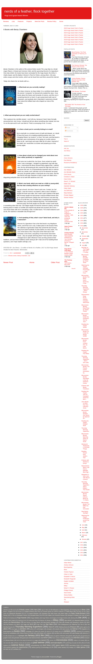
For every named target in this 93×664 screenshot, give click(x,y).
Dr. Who (12, 615)
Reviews (6, 21)
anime (32, 629)
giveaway (85, 635)
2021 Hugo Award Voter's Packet (73, 35)
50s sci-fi (13, 609)
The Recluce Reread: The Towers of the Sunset (79, 66)
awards (57, 629)
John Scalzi (11, 620)
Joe (29, 255)
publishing (68, 643)
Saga (25, 624)
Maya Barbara (68, 193)
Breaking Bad (76, 609)
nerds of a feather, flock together (29, 11)
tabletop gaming (36, 647)
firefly (51, 635)
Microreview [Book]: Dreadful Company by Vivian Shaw (85, 258)
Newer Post (8, 262)
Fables (50, 615)
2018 (82, 225)
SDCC (18, 624)
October (84, 236)
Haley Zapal (67, 188)
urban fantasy (62, 647)
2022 (82, 215)
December (85, 228)
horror (45, 637)
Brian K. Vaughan (8, 611)
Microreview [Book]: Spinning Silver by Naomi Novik (84, 437)
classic (42, 631)
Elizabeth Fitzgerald (69, 579)
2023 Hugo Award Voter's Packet (73, 33)
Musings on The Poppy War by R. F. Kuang (85, 250)
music (82, 640)
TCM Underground (63, 624)
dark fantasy (75, 633)
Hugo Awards (21, 618)
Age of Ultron (45, 609)
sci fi (85, 643)
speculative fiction (74, 645)
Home (61, 21)
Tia (65, 599)
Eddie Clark (67, 183)
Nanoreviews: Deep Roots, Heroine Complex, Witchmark (85, 298)
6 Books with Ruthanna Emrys (85, 461)
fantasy (31, 635)
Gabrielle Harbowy (69, 186)
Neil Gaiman (27, 622)
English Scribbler (69, 581)
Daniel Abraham (33, 613)
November (85, 232)
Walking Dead (63, 627)
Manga (48, 620)
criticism (49, 633)
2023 (82, 213)
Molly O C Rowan (69, 588)
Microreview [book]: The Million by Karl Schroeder (85, 506)
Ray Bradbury (9, 624)
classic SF (49, 631)
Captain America (29, 611)
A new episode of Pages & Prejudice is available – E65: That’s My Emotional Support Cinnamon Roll (69, 216)
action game (83, 627)
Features (20, 21)
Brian (65, 569)
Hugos (54, 618)
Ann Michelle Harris (69, 172)
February (84, 535)
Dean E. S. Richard (69, 181)
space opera (60, 645)
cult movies (66, 633)
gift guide (77, 635)
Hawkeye (12, 618)
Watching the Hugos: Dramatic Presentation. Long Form (85, 269)
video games (80, 647)
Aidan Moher (67, 562)
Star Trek (40, 624)
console (78, 631)
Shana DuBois (68, 595)
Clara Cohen (67, 179)
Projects (29, 21)
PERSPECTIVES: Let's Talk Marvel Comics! (85, 477)
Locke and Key (32, 620)
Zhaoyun (66, 602)
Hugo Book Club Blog (67, 249)
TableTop (74, 624)
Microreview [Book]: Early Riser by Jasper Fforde (85, 308)
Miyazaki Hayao (79, 620)
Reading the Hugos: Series (85, 325)
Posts (67, 127)
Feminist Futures (60, 615)
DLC (25, 613)
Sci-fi (31, 624)
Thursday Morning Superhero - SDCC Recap (85, 289)
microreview (61, 640)
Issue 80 (66, 228)
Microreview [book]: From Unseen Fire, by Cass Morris (84, 343)
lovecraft (29, 640)
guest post (25, 637)
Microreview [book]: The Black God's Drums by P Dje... (85, 279)
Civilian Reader (69, 232)
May (83, 527)
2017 (82, 542)
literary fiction (10, 640)
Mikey (65, 585)
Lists (13, 21)
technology (45, 647)
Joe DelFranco (68, 190)
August (84, 242)
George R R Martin (73, 615)
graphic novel (7, 637)
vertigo (71, 647)
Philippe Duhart (68, 590)
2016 (82, 545)
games (70, 635)
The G (66, 139)
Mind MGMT (68, 620)
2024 (82, 210)
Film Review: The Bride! (79, 91)
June (83, 525)
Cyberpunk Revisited (15, 613)
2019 (82, 223)
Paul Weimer (67, 160)
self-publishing (35, 645)
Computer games (47, 611)
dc (4, 635)
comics (67, 631)
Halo (83, 615)
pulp (75, 643)
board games (7, 631)
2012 (82, 555)
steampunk (86, 645)
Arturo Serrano (68, 158)
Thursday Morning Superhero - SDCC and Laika (85, 359)
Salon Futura (68, 226)
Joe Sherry (67, 150)
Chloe (38, 611)
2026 (82, 205)
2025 (82, 208)
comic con (58, 631)
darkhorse (85, 633)
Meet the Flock (39, 21)
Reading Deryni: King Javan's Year (84, 454)
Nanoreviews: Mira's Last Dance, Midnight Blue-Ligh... (85, 469)
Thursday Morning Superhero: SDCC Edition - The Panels (85, 485)
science (5, 645)
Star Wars (49, 624)
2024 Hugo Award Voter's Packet (73, 30)
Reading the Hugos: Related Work (85, 423)
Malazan (42, 620)
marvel (43, 640)
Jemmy (66, 583)
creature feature (24, 633)
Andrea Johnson (68, 565)
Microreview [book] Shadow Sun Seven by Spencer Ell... (85, 414)
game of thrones (60, 635)
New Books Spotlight (84, 512)
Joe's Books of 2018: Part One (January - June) (85, 405)
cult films (57, 633)
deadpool (10, 635)
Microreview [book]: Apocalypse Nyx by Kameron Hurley (85, 379)
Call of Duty (18, 611)
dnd (16, 635)
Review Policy (51, 21)
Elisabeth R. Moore (69, 576)
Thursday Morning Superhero (85, 429)
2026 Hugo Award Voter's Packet (73, 28)
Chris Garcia (67, 174)
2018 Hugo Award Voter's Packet (73, 42)
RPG (88, 622)
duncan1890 (45, 657)
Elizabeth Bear (34, 615)
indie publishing (65, 637)
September (85, 238)
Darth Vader (64, 613)
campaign (29, 631)
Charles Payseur (69, 572)
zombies (15, 649)
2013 (82, 552)
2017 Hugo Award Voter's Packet (73, 44)
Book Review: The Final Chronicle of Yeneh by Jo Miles (79, 53)
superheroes (23, 647)
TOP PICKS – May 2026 (68, 263)
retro (79, 643)
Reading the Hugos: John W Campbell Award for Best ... (85, 395)
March (84, 532)
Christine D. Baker (69, 176)
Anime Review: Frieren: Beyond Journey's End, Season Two (78, 80)
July (83, 245)
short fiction (47, 645)
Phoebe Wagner (68, 195)
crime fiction (39, 633)
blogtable (84, 629)
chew (36, 631)
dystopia (21, 635)
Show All (73, 268)
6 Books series (12, 255)
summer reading (11, 647)
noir (9, 643)
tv (52, 647)
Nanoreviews (15, 622)
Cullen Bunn (69, 611)
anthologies (40, 629)
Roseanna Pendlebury (70, 162)
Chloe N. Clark (68, 574)
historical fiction (35, 637)
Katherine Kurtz (22, 620)
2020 (82, 220)
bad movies (66, 629)
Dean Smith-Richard (78, 613)
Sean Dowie (67, 592)
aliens (5, 629)
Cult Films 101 (80, 611)
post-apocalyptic (56, 643)
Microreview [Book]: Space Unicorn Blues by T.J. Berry (84, 496)
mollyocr (76, 640)
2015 (82, 547)
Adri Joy (66, 148)
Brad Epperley (68, 567)
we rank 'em (6, 649)
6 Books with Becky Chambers (85, 387)
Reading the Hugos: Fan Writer (85, 352)
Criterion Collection (59, 611)
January (84, 539)
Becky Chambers (22, 255)
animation (23, 629)
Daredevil (44, 613)
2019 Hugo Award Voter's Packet (73, 39)
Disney (5, 615)
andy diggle (14, 629)
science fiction (18, 645)
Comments (69, 131)
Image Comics (63, 618)
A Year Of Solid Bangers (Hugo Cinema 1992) (68, 253)
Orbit (60, 622)
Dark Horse (54, 613)
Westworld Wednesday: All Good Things (85, 446)
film (42, 635)
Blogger (59, 657)
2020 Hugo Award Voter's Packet (73, 37)
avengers (49, 629)
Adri (35, 609)
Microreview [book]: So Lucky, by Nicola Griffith (85, 333)
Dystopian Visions (22, 615)
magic (36, 640)
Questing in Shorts (78, 622)
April (83, 530)
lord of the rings (21, 640)
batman (75, 629)
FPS (43, 615)
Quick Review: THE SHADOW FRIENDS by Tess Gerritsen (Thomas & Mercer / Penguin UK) (69, 239)
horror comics (55, 637)
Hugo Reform (46, 618)
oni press (27, 643)
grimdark (16, 637)
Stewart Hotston (68, 197)
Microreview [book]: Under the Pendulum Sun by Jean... (85, 317)
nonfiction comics (18, 643)
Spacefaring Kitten (69, 597)
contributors (13, 633)
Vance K (66, 141)
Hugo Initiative (35, 618)
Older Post (55, 262)
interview (77, 637)
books (17, 631)
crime (31, 633)
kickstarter (87, 637)
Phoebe (67, 622)
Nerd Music (36, 622)
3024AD (5, 609)
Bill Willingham (55, 609)
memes (51, 640)
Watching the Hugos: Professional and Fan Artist (85, 518)
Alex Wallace (67, 169)
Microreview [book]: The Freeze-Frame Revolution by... (85, 369)
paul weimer (39, 642)
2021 (82, 218)
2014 (82, 550)
